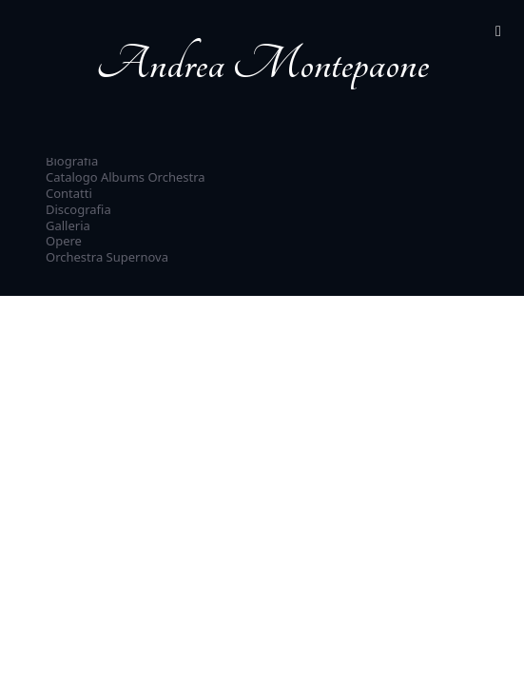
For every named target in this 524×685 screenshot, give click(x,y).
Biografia (72, 160)
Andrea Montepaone (262, 64)
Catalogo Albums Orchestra (125, 177)
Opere (64, 240)
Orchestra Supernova (107, 256)
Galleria (68, 225)
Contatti (69, 193)
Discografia (78, 209)
